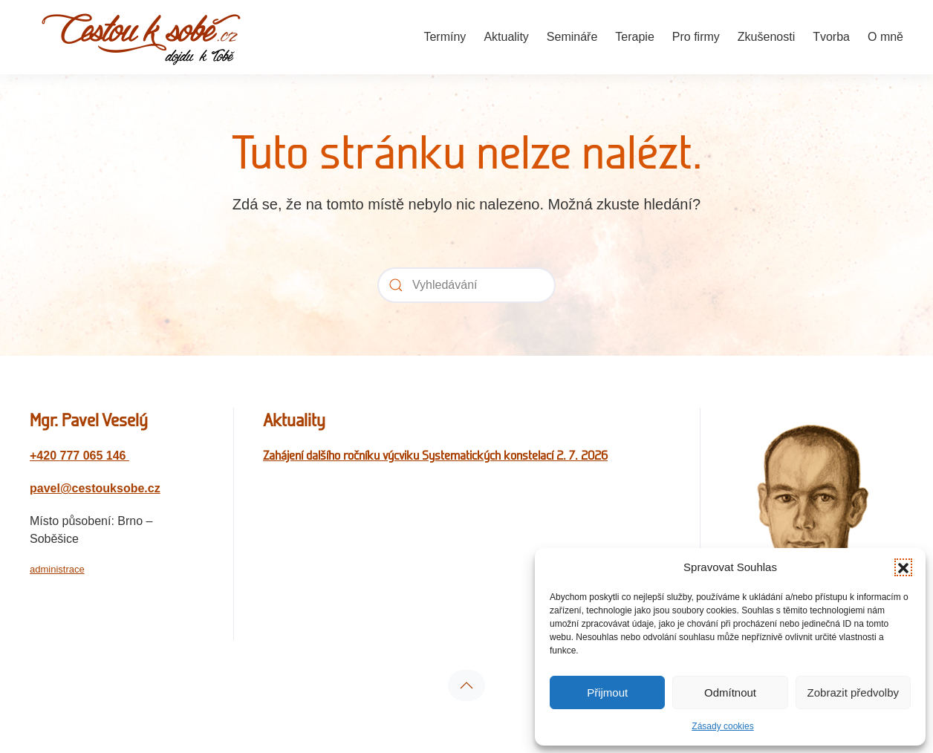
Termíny (444, 36)
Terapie (634, 36)
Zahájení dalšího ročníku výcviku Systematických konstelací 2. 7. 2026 (435, 455)
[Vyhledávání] (466, 285)
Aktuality (506, 36)
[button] (903, 567)
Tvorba (831, 36)
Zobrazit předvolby (853, 692)
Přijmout (607, 692)
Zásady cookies (722, 726)
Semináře (572, 36)
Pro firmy (696, 36)
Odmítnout (730, 692)
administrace (57, 569)
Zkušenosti (766, 36)
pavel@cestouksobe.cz (95, 488)
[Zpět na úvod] (141, 37)
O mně (885, 36)
